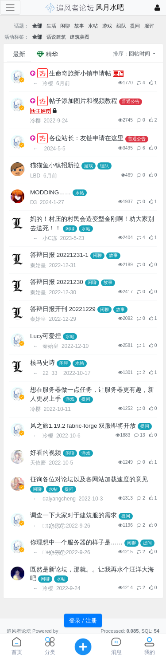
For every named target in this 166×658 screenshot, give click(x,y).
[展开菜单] (10, 7)
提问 (135, 25)
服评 (149, 25)
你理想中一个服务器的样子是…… (76, 542)
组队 (121, 25)
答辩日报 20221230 (56, 282)
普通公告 (130, 101)
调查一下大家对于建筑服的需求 (73, 515)
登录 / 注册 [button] (83, 620)
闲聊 (65, 25)
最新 (19, 54)
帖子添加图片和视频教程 (83, 101)
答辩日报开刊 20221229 (63, 309)
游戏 (107, 25)
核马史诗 (42, 362)
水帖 (93, 25)
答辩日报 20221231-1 (59, 255)
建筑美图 (79, 36)
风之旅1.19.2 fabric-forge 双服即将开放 (83, 425)
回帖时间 (140, 54)
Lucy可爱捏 (46, 336)
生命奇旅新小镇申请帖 (80, 73)
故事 (79, 25)
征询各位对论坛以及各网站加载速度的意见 (89, 479)
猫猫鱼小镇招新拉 (55, 165)
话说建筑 (56, 36)
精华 (47, 54)
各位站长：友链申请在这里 (86, 138)
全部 (37, 25)
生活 (51, 25)
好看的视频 (45, 452)
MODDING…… (50, 192)
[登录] (157, 7)
